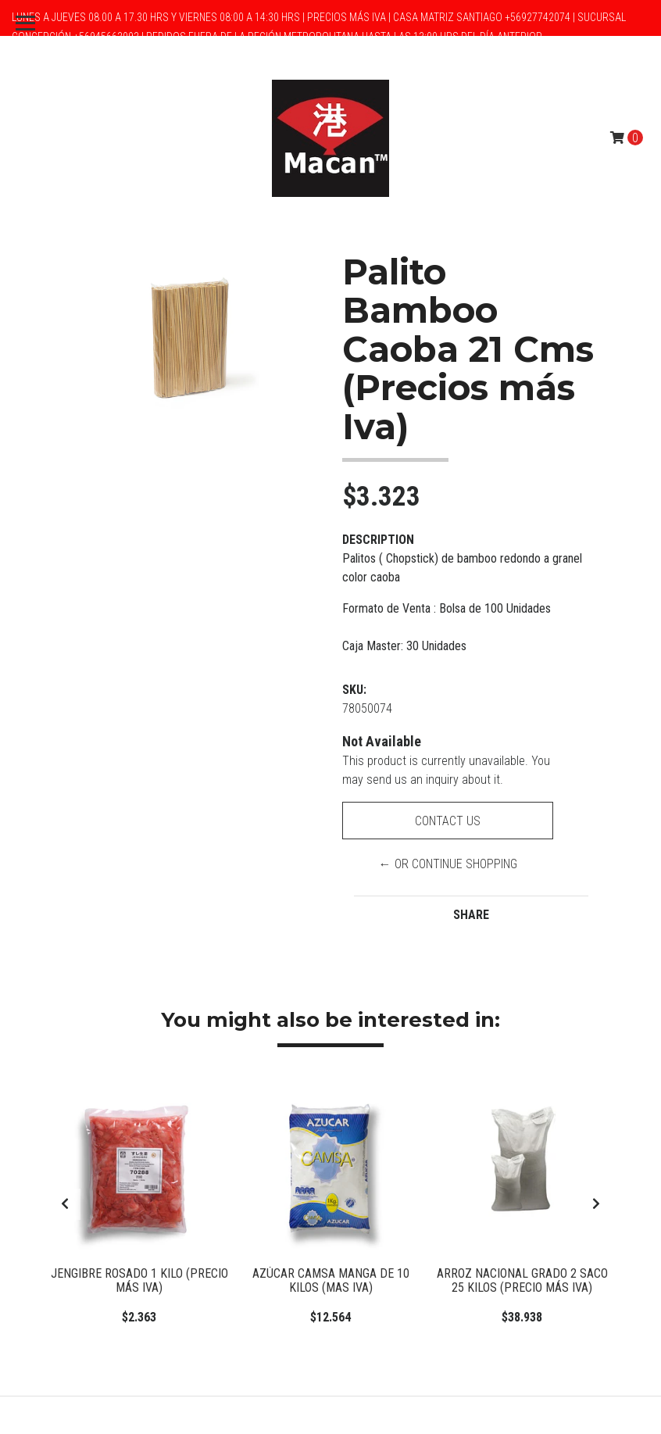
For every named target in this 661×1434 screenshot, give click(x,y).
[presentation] (64, 1204)
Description (378, 539)
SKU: (354, 689)
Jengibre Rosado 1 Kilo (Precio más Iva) (139, 1280)
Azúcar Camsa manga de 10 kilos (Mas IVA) (330, 1280)
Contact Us (448, 821)
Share (471, 914)
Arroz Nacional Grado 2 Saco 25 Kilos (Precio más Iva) (522, 1280)
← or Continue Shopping (448, 863)
